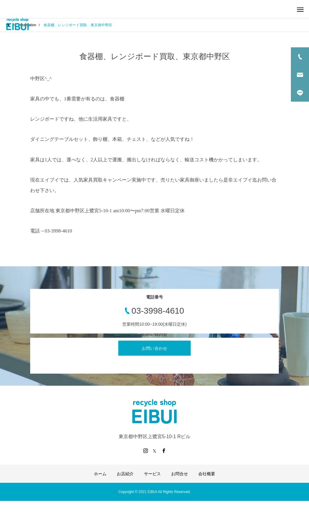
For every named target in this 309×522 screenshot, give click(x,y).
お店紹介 (125, 473)
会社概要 (206, 473)
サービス (152, 473)
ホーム (100, 473)
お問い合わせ (154, 348)
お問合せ (179, 473)
